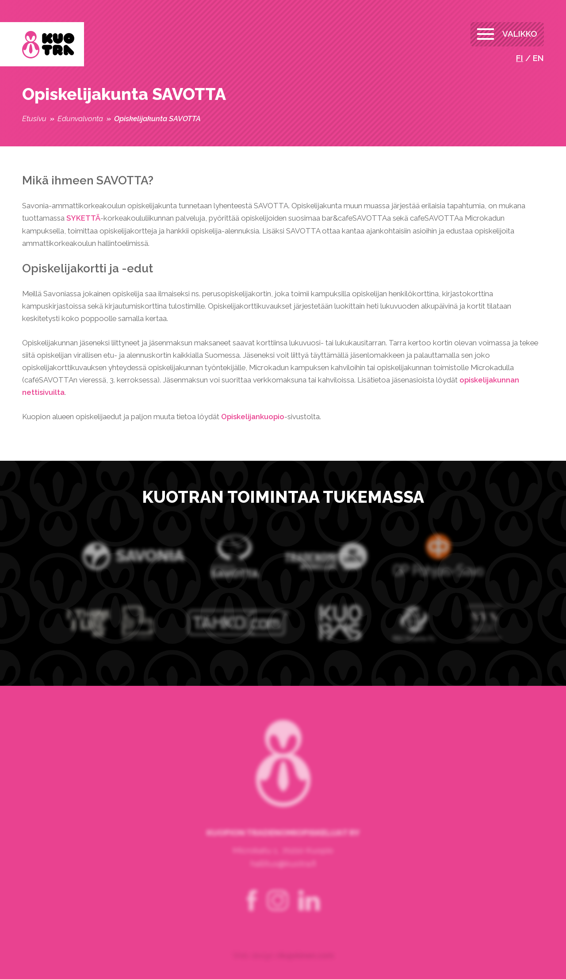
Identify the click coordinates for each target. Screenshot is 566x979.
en (538, 58)
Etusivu (34, 118)
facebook (252, 910)
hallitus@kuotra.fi (283, 873)
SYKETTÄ (83, 218)
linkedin (309, 910)
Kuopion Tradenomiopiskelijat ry (48, 45)
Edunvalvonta (80, 118)
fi (519, 58)
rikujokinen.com (305, 964)
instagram (277, 910)
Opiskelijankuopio (252, 416)
